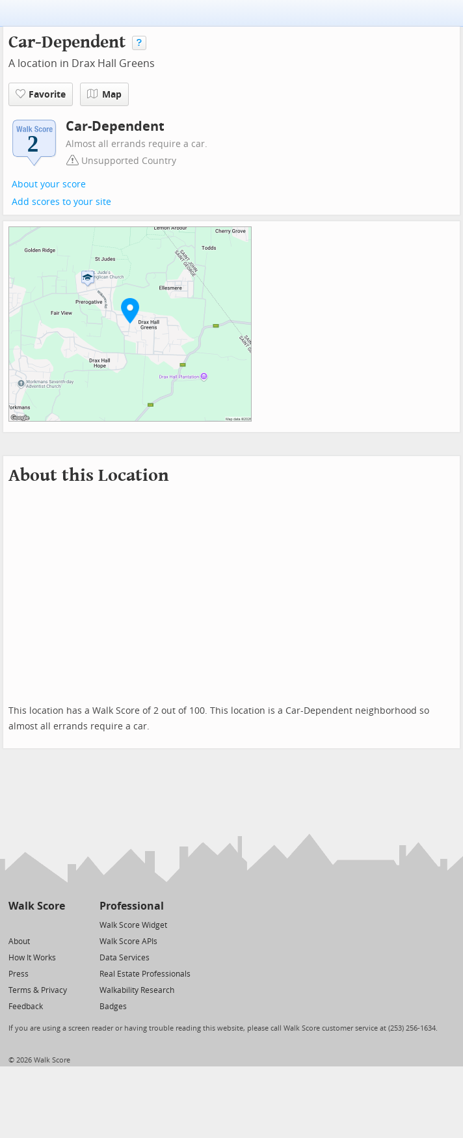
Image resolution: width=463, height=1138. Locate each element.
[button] (130, 310)
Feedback (25, 1006)
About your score (49, 184)
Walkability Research (136, 990)
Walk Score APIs (128, 941)
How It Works (32, 957)
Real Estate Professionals (145, 974)
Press (18, 974)
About (19, 941)
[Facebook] (36, 924)
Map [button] (104, 94)
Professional (131, 906)
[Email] (56, 924)
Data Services (124, 957)
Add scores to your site (61, 202)
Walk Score (36, 906)
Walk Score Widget (133, 925)
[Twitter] (15, 924)
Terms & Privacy (37, 990)
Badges (113, 1006)
